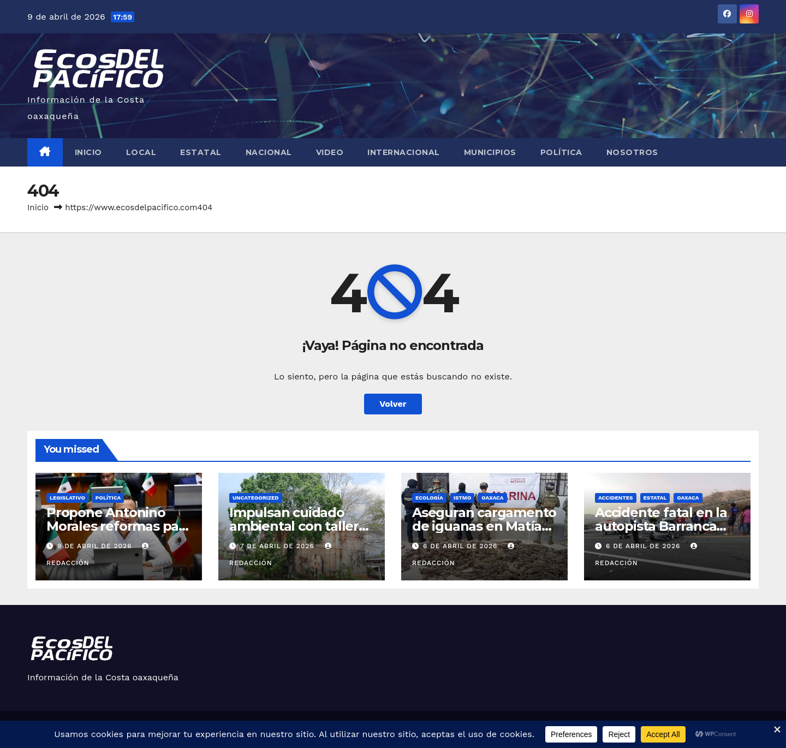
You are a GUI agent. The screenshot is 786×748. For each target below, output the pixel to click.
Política (561, 152)
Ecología (429, 498)
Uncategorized (256, 498)
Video (330, 152)
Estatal (201, 152)
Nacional (269, 152)
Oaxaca (492, 498)
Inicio (88, 152)
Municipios (490, 152)
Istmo (463, 498)
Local (141, 152)
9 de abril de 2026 (96, 546)
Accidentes (615, 498)
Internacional (403, 152)
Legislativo (67, 498)
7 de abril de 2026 (278, 546)
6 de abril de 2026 (461, 546)
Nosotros (632, 152)
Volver (393, 404)
